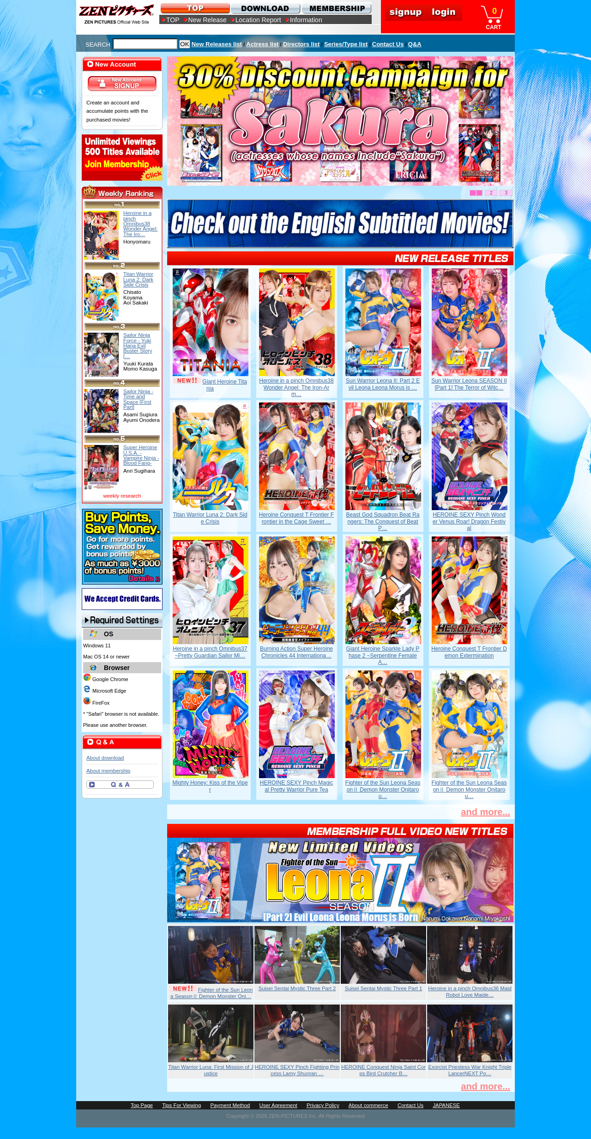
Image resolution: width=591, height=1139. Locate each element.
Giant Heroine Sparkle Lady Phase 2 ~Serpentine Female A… (383, 655)
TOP (173, 20)
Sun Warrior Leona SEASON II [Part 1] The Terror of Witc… (469, 384)
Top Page (142, 1105)
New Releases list (217, 44)
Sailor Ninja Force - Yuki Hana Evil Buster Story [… (137, 345)
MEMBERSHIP (336, 8)
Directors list (301, 44)
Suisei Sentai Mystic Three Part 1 (383, 988)
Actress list (262, 44)
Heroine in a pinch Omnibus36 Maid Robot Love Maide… (470, 992)
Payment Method (230, 1105)
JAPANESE (446, 1105)
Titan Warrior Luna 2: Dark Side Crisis (210, 518)
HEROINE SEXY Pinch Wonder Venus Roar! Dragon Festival (469, 521)
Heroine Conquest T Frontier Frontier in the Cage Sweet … (296, 518)
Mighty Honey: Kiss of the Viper (209, 786)
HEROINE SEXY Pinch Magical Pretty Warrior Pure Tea (296, 786)
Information (306, 20)
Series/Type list (346, 44)
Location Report (258, 20)
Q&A (415, 44)
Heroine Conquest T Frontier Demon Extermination (469, 652)
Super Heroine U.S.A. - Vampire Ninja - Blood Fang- (141, 455)
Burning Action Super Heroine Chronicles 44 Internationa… (296, 652)
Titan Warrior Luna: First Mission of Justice (210, 1070)
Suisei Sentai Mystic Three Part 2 (297, 988)
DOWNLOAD (265, 8)
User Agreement (278, 1105)
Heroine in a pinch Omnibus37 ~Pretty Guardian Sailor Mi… (210, 652)
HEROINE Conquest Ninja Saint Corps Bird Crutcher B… (383, 1070)
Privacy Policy (323, 1105)
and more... (485, 812)
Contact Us (388, 44)
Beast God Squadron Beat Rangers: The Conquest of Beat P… (383, 521)
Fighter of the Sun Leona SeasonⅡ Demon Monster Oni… (211, 993)
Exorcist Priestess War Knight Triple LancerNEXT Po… (469, 1070)
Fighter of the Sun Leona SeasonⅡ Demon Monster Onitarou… (383, 789)
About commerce (368, 1105)
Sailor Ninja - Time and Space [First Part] (138, 399)
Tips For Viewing (181, 1105)
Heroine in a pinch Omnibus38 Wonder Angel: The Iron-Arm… (296, 387)
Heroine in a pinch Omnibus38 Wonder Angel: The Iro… (140, 223)
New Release (207, 20)
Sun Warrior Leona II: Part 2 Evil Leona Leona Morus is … (383, 384)
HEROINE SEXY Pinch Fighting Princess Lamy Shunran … (297, 1070)
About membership (108, 771)
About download (105, 758)
